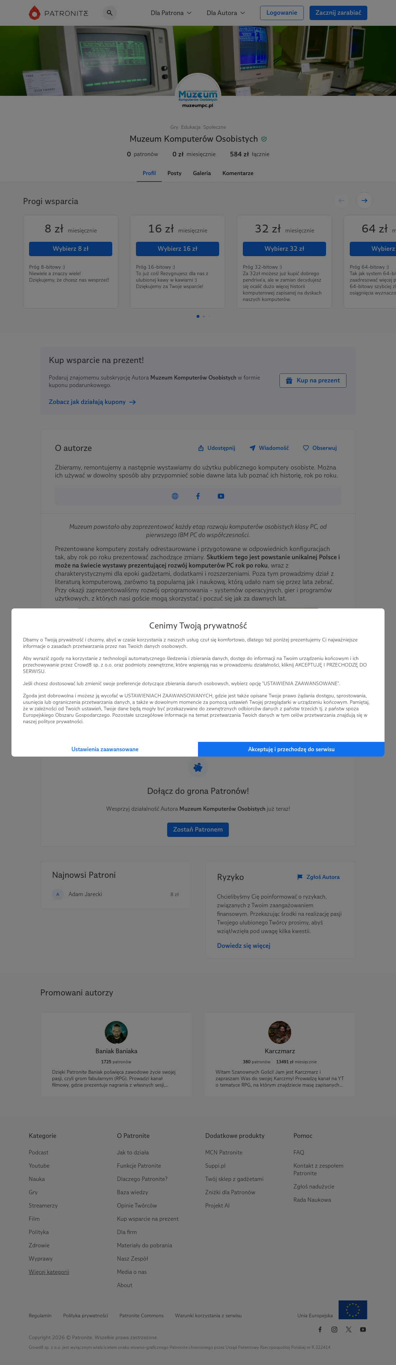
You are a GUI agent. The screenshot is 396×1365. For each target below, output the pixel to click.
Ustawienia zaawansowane (104, 749)
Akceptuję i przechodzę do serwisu (291, 749)
